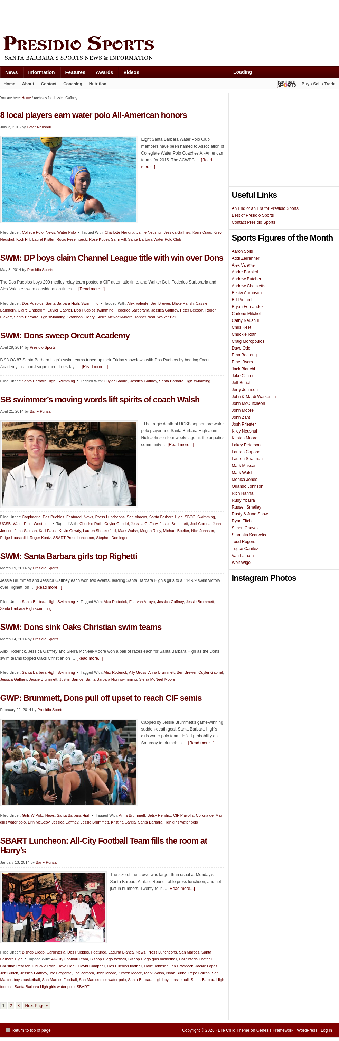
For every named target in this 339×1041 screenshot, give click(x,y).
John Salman (26, 531)
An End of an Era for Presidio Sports (265, 208)
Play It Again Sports (286, 85)
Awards (102, 73)
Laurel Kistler (43, 239)
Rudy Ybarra (243, 500)
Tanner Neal (145, 317)
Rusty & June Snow (250, 514)
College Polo (32, 232)
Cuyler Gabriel (59, 310)
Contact (49, 84)
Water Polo (66, 232)
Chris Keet (241, 327)
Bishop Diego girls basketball (152, 959)
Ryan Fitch (242, 521)
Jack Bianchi (243, 368)
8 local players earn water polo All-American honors (93, 115)
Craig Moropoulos (248, 341)
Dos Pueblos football (124, 966)
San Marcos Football (59, 980)
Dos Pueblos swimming (93, 310)
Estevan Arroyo (142, 601)
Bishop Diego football (108, 959)
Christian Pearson (15, 966)
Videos (131, 72)
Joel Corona (200, 524)
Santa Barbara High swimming (39, 317)
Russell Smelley (246, 507)
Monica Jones (244, 479)
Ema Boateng (244, 355)
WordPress (307, 1030)
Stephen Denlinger (112, 538)
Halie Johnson (156, 966)
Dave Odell (66, 966)
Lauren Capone (246, 451)
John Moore (106, 973)
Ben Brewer (160, 303)
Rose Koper (99, 239)
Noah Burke (176, 973)
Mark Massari (244, 465)
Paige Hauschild (14, 538)
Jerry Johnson (245, 389)
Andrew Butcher (246, 279)
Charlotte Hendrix (119, 232)
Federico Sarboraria (132, 310)
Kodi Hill (23, 239)
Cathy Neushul (245, 320)
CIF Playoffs (183, 815)
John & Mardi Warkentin (254, 396)
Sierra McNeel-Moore (114, 317)
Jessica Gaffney (177, 232)
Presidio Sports (169, 49)
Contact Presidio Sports (253, 222)
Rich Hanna (243, 493)
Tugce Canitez (245, 548)
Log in (326, 1030)
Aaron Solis (242, 251)
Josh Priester (244, 424)
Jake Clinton (243, 375)
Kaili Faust (47, 531)
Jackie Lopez (206, 966)
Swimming (90, 303)
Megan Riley (150, 531)
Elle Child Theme (233, 1030)
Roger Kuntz (40, 538)
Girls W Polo (32, 815)
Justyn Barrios (71, 679)
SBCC (190, 517)
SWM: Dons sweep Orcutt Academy (65, 335)
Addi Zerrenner (246, 258)
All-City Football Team (69, 959)
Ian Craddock (181, 966)
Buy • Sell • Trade (319, 84)
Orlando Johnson (247, 486)
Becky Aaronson (247, 292)
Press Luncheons (110, 517)
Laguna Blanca (121, 952)
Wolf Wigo (241, 562)
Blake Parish (183, 303)
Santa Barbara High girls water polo (168, 822)
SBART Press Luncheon (73, 538)
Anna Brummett (161, 672)
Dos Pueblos (32, 303)
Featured (74, 517)
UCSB (5, 524)
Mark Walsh (128, 531)
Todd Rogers (243, 541)
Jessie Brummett (174, 524)
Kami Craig (201, 232)
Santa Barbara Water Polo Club (154, 239)
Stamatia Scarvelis (249, 534)
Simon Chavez (245, 528)
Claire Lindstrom (31, 310)
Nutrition (97, 84)
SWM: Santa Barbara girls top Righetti (68, 556)
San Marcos (137, 517)
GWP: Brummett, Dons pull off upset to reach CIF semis (101, 698)
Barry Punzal (40, 411)
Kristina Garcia (123, 822)
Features (72, 73)
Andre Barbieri (245, 272)
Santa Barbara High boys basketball (158, 980)
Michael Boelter (176, 531)
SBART (83, 987)
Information (39, 73)
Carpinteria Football (195, 959)
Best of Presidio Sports (253, 215)
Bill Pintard (242, 299)
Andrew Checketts (248, 286)
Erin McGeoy (39, 822)
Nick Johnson (202, 531)
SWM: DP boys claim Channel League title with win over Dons (112, 257)
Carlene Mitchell (247, 313)
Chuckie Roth (90, 524)
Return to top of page (31, 1030)
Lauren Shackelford (99, 531)
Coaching (72, 84)
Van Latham (243, 555)
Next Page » (36, 1005)
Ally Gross (137, 672)
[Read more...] (91, 289)
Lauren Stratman (247, 458)
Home (9, 84)
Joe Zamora (84, 973)
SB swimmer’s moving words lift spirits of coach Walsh (100, 399)
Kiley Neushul (244, 431)
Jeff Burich (9, 973)
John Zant (241, 417)
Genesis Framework (274, 1030)
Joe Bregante (60, 973)
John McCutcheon (248, 403)
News (9, 73)
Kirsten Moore (130, 973)
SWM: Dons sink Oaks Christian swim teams (81, 627)
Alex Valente (137, 303)
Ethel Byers (242, 362)
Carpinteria (31, 517)
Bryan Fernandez (248, 306)
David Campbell (91, 966)
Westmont (42, 524)
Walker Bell (166, 317)
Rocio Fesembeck (71, 239)
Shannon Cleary (80, 317)
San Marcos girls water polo (102, 980)
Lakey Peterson (246, 445)
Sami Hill (118, 239)
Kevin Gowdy (70, 531)
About (26, 85)
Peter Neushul (39, 127)
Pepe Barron (199, 973)
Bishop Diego (33, 952)
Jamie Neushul (149, 232)
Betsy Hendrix (159, 815)
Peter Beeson (191, 310)
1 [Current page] (3, 1005)
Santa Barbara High (62, 303)
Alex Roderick (115, 601)
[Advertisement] (126, 16)
